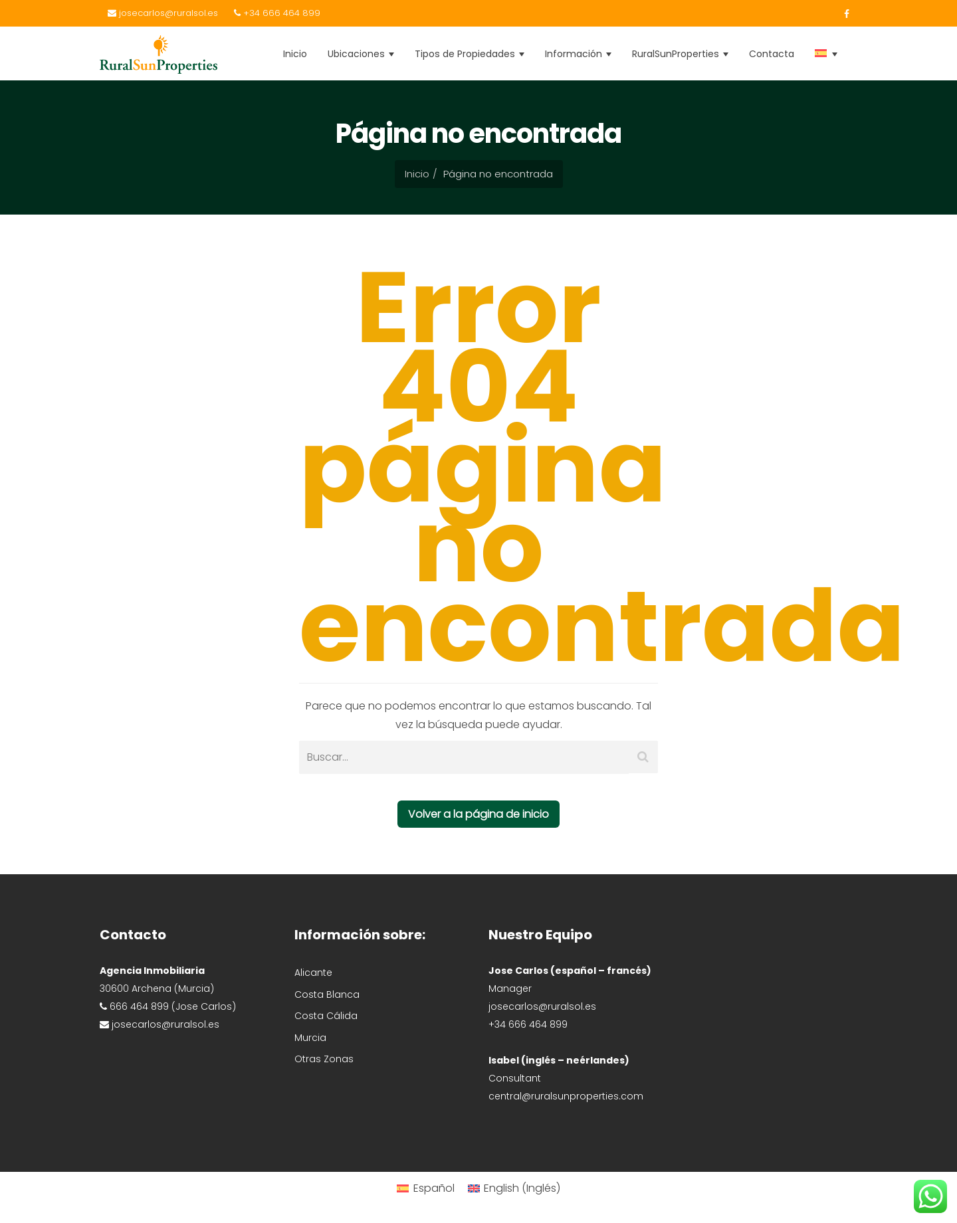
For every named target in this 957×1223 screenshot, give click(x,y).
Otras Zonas (324, 1059)
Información (578, 53)
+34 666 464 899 (277, 13)
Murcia (310, 1037)
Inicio (295, 53)
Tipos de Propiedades (469, 53)
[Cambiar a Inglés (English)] (514, 1188)
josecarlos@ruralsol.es (163, 13)
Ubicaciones (361, 53)
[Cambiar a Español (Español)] (425, 1188)
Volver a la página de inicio (478, 814)
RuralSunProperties (680, 53)
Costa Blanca (327, 994)
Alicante (313, 972)
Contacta (771, 53)
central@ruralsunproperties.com (565, 1096)
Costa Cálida (326, 1015)
